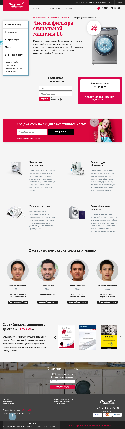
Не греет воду (12, 40)
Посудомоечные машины (63, 400)
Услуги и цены (39, 8)
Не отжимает (11, 32)
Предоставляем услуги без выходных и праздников (93, 2)
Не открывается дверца (13, 68)
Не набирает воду (13, 55)
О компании (55, 8)
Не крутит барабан (11, 62)
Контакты (69, 8)
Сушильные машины (62, 402)
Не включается (10, 65)
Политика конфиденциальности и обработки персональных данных (89, 425)
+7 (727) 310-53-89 (110, 8)
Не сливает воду (13, 25)
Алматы (119, 2)
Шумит (8, 47)
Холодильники (59, 404)
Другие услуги (10, 71)
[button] (55, 337)
